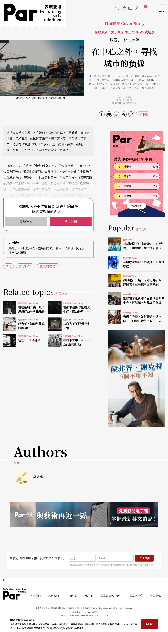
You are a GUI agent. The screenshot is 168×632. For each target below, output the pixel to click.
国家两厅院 (136, 596)
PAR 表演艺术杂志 (14, 594)
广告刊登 (72, 596)
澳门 (8, 266)
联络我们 (53, 596)
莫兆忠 (128, 96)
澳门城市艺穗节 (48, 266)
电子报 (89, 596)
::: (154, 5)
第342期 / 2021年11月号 (124, 103)
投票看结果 (136, 205)
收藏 (145, 114)
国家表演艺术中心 (111, 596)
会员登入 (25, 221)
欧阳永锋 (128, 100)
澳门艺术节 (25, 266)
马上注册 (70, 221)
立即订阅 (144, 558)
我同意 (150, 624)
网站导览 (155, 596)
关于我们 (35, 596)
